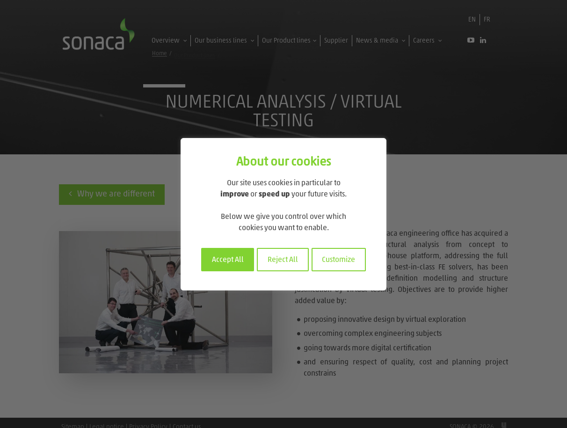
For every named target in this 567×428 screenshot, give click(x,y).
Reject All (283, 260)
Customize (338, 260)
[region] (283, 214)
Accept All (228, 260)
